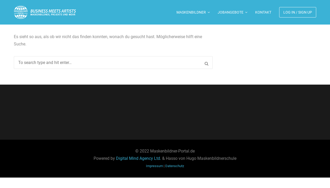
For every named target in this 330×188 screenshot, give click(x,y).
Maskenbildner (191, 12)
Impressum (154, 166)
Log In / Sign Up (297, 12)
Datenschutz (174, 166)
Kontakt (263, 12)
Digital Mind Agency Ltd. (138, 158)
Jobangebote (230, 12)
